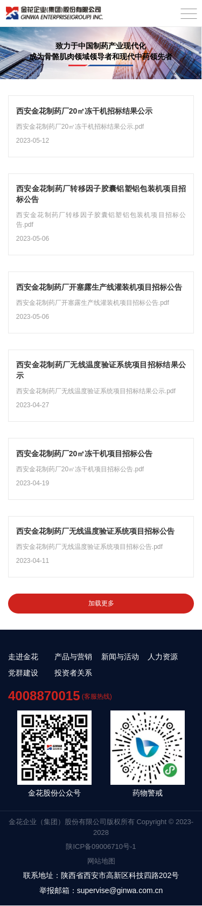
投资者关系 (73, 673)
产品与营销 (73, 657)
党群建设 (23, 673)
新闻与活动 (120, 657)
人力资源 (163, 657)
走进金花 (23, 657)
